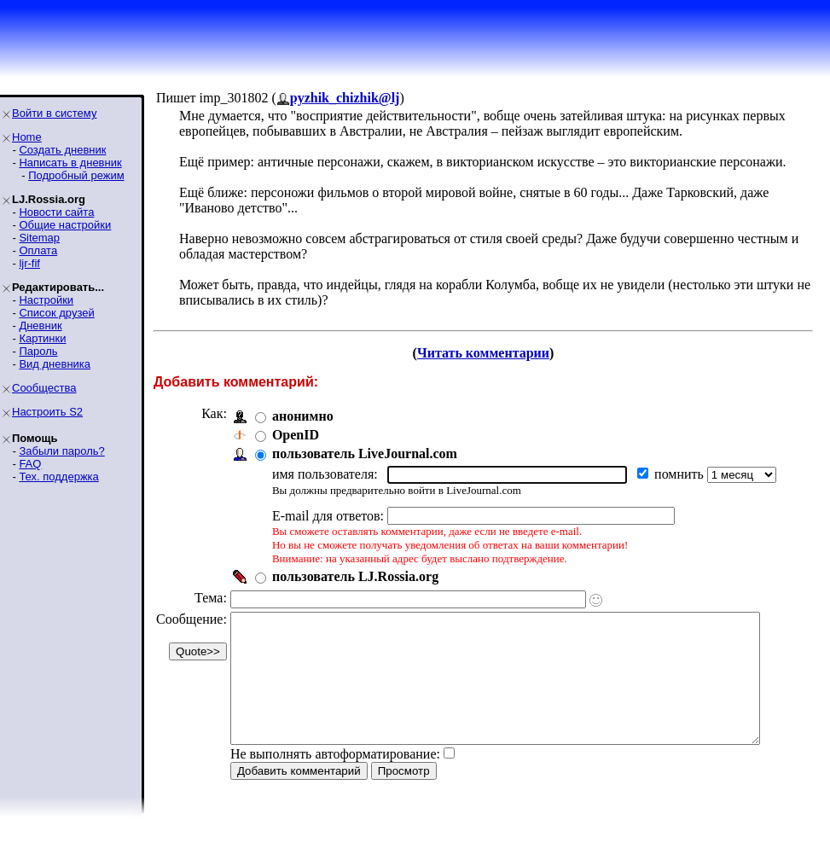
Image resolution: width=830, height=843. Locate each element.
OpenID (295, 434)
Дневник (40, 325)
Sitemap (39, 237)
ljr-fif (29, 263)
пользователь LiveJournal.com (364, 453)
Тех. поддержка (58, 476)
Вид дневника (54, 364)
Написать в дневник (70, 162)
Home (27, 137)
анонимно (303, 416)
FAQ (30, 463)
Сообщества (44, 387)
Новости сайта (56, 212)
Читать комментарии (490, 353)
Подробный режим (76, 175)
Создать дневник (62, 149)
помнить (680, 474)
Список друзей (56, 312)
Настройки (46, 300)
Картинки (42, 338)
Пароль (38, 351)
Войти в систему (54, 113)
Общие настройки (65, 224)
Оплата (38, 250)
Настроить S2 (47, 411)
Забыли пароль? (61, 451)
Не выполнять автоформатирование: (335, 779)
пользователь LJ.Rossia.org (355, 576)
